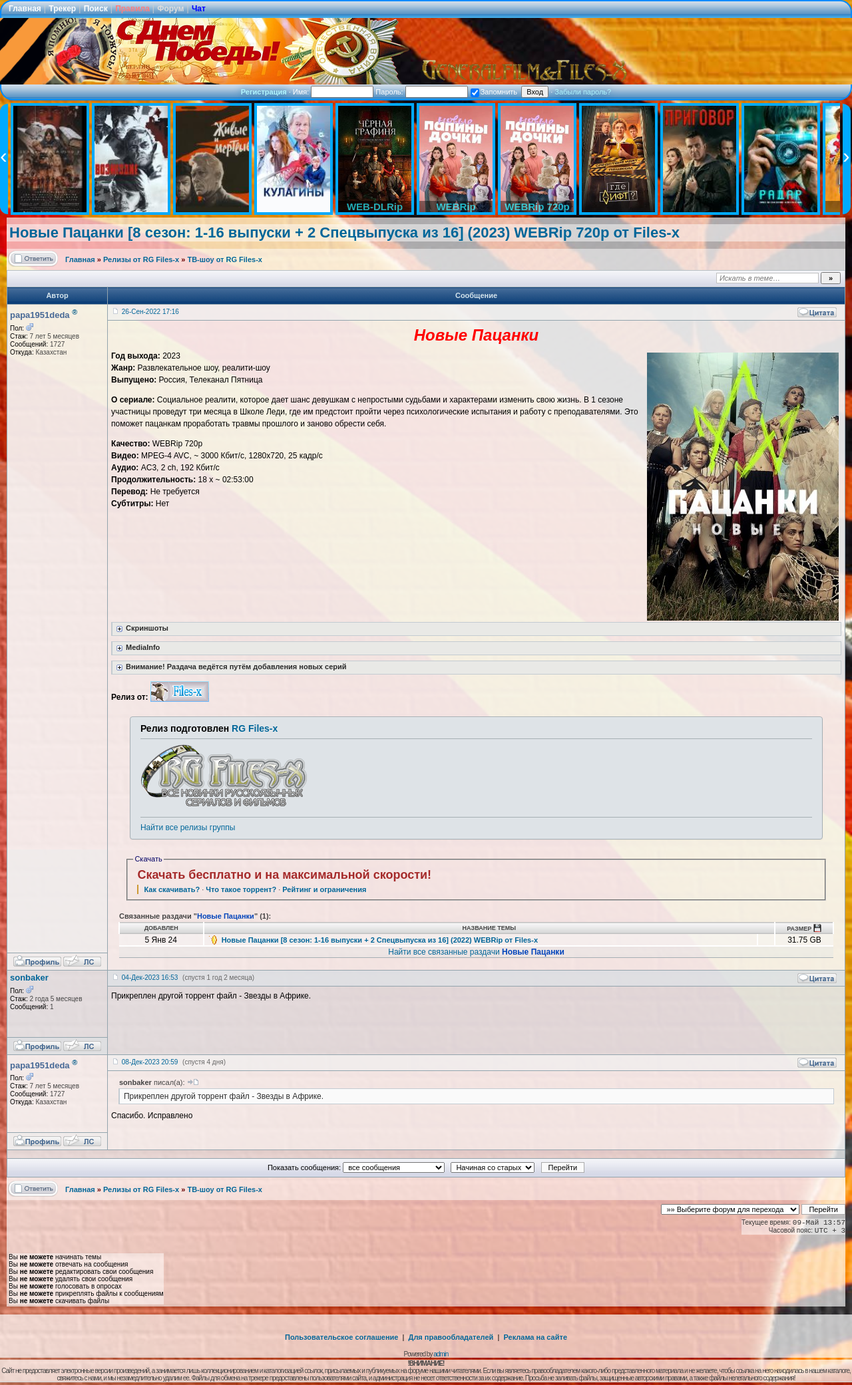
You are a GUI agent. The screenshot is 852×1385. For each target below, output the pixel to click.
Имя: (333, 92)
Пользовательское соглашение (341, 1337)
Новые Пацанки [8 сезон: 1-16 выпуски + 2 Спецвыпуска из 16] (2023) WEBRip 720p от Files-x (344, 232)
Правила (132, 8)
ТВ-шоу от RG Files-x (224, 259)
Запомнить (494, 92)
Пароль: (421, 92)
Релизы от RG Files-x (141, 259)
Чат (199, 8)
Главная (25, 8)
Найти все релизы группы (187, 827)
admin (440, 1354)
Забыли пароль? (582, 92)
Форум (170, 8)
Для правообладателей (451, 1337)
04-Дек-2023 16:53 (150, 977)
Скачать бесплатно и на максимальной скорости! (284, 874)
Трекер (62, 8)
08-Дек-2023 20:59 (150, 1062)
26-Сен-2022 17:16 (150, 311)
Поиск (96, 8)
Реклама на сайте (535, 1337)
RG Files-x (255, 728)
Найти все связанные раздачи (476, 952)
